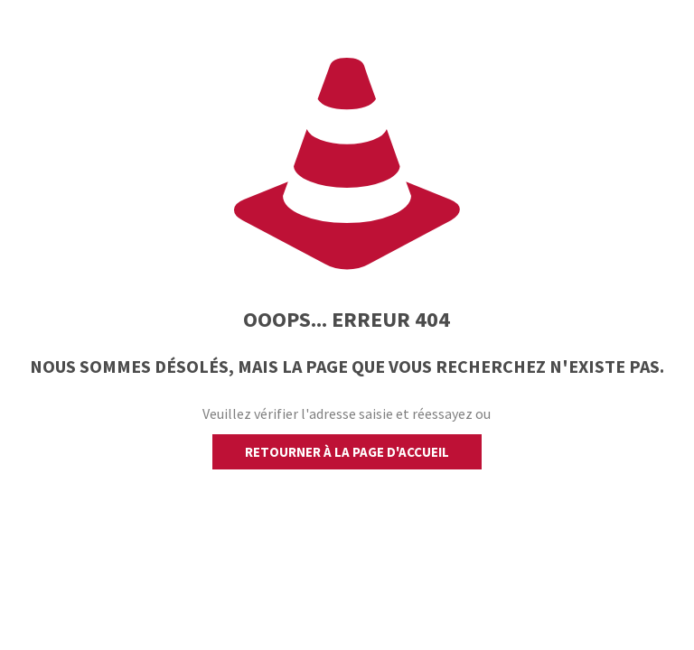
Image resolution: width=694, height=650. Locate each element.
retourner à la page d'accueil (347, 451)
